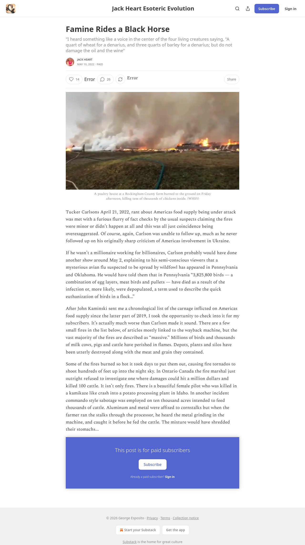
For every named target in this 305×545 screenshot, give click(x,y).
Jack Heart (84, 59)
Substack (130, 542)
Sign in (290, 8)
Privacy (152, 518)
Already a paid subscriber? (152, 477)
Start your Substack (137, 530)
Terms (165, 518)
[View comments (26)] (105, 79)
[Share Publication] (248, 8)
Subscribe (266, 8)
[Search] (237, 8)
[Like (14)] (74, 79)
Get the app (175, 530)
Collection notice (186, 518)
